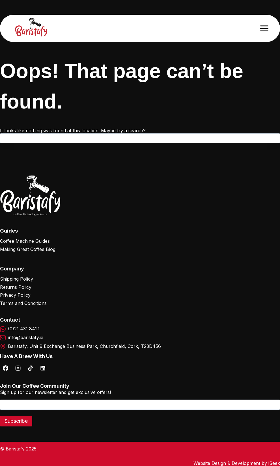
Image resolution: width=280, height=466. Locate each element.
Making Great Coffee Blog (27, 249)
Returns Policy (15, 287)
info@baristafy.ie (25, 337)
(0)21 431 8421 (24, 328)
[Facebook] (5, 368)
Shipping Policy (16, 279)
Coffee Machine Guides (25, 241)
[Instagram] (17, 368)
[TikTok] (30, 368)
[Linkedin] (42, 368)
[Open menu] (264, 28)
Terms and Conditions (23, 303)
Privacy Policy (15, 295)
